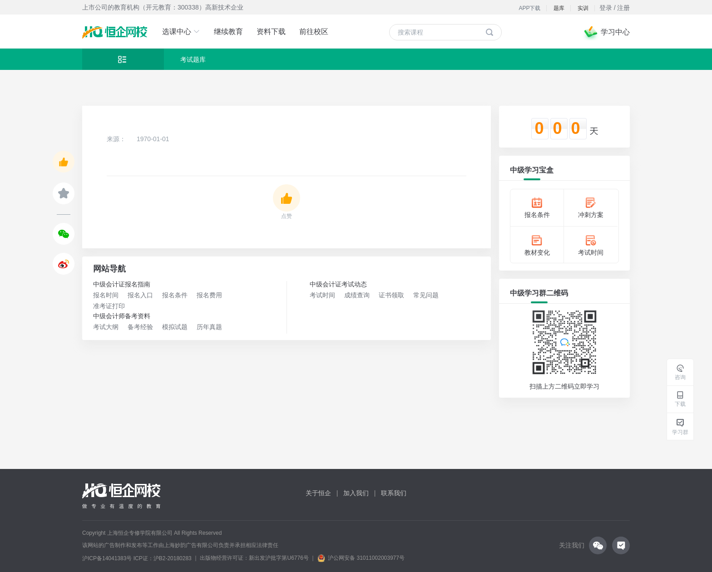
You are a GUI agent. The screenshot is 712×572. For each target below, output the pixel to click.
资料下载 (271, 31)
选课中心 (181, 31)
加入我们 (356, 493)
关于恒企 (318, 493)
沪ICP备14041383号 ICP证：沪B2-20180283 (137, 558)
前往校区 (313, 31)
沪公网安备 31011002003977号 (361, 558)
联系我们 (393, 493)
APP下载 (529, 8)
